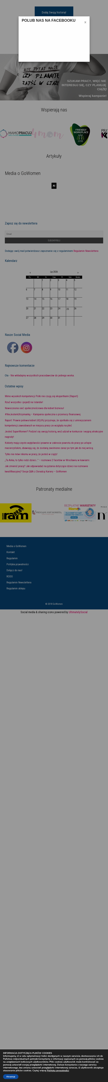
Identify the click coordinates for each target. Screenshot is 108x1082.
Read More (43, 238)
